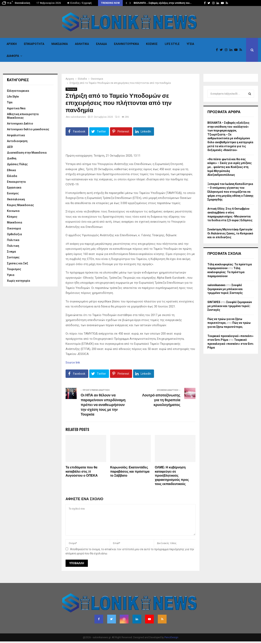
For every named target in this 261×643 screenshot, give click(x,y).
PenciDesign (171, 637)
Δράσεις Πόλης (17, 164)
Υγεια (190, 43)
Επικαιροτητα (34, 43)
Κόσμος (152, 43)
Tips (10, 102)
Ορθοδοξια (14, 234)
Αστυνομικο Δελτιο (20, 123)
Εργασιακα (14, 187)
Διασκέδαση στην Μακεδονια (27, 152)
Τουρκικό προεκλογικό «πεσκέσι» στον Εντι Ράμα (230, 343)
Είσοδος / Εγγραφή (79, 3)
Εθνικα (11, 170)
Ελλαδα (101, 43)
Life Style (172, 43)
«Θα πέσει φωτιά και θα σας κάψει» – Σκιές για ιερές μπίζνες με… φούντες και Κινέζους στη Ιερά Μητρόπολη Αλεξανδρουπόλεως (229, 167)
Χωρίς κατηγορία (18, 280)
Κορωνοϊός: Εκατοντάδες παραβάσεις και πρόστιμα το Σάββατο (129, 472)
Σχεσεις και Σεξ (17, 263)
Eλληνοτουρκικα (126, 43)
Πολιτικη (13, 245)
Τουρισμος (14, 269)
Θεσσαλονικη (16, 199)
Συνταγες (13, 257)
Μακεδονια (59, 43)
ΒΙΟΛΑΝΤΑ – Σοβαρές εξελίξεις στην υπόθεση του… (162, 3)
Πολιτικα (13, 240)
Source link (73, 362)
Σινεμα (11, 251)
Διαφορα (13, 55)
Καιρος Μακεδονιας (20, 205)
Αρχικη (12, 43)
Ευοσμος (13, 193)
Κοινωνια (13, 210)
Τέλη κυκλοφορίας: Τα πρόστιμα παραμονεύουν (225, 272)
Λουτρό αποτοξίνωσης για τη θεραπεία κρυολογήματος (161, 400)
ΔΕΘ (10, 146)
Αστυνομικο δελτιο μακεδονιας (28, 129)
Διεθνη (11, 158)
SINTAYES (213, 302)
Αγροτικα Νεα (16, 108)
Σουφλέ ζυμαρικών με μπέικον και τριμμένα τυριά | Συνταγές (225, 288)
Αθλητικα (82, 43)
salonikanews (78, 117)
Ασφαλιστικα (16, 135)
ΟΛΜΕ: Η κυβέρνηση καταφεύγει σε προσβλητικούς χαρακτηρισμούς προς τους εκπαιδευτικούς (172, 476)
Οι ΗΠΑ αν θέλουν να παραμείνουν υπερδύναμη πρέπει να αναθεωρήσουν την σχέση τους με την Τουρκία (103, 405)
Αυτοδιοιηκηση (17, 141)
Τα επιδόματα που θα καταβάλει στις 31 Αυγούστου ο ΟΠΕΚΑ (82, 472)
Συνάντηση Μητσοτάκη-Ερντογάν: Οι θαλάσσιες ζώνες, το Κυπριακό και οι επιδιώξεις (230, 233)
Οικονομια (71, 89)
